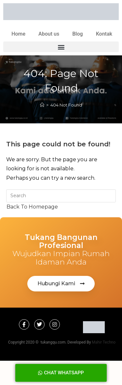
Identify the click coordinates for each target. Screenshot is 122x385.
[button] (61, 46)
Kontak (104, 34)
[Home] (42, 105)
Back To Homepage (32, 207)
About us (48, 34)
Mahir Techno (103, 342)
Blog (77, 34)
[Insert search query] (61, 195)
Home (18, 34)
